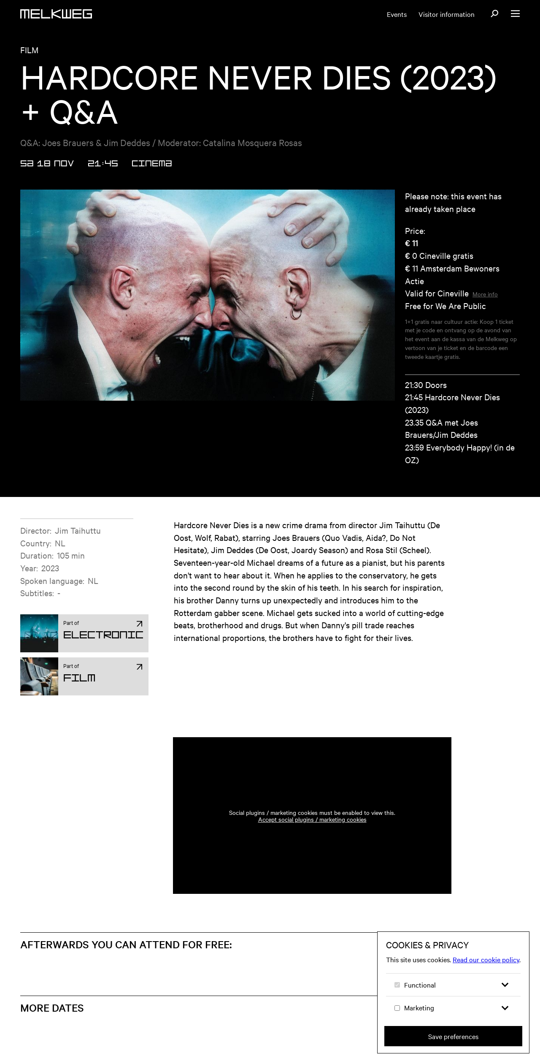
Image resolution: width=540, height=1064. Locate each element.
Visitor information (446, 14)
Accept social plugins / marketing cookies (312, 819)
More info (485, 294)
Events (397, 14)
